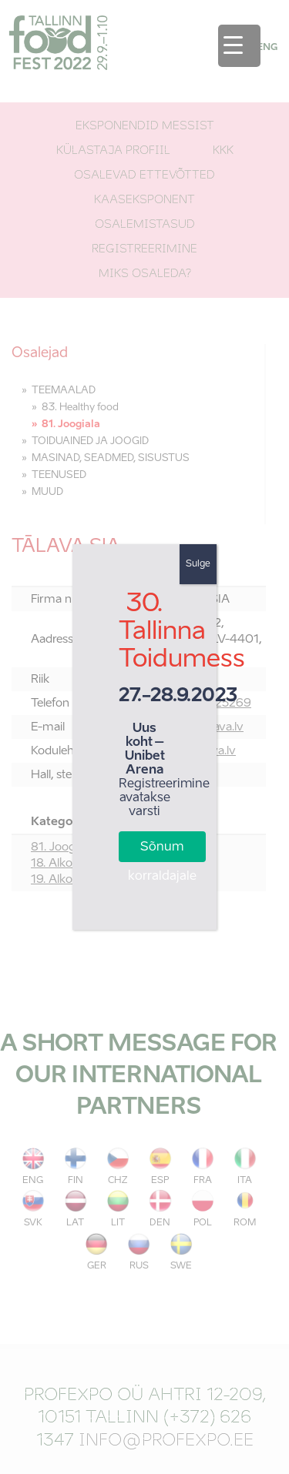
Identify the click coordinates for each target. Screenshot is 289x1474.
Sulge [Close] (198, 564)
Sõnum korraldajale (162, 851)
